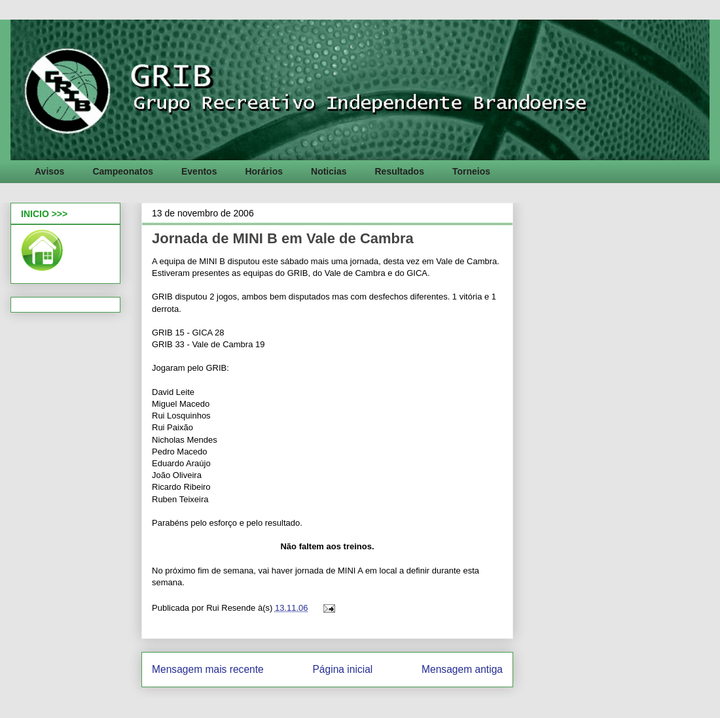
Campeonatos (122, 171)
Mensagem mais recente (208, 669)
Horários (264, 171)
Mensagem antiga (462, 669)
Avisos (49, 171)
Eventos (199, 171)
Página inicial (342, 669)
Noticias (328, 171)
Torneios (471, 171)
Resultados (398, 171)
